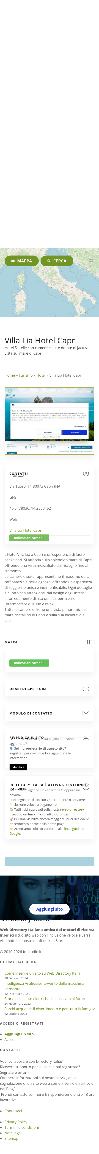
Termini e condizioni (21, 1127)
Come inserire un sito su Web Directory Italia (42, 973)
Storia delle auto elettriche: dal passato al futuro (45, 998)
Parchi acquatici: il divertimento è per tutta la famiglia (49, 1008)
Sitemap (11, 1138)
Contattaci (13, 1110)
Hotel (41, 375)
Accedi (9, 1039)
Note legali (13, 1132)
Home (10, 375)
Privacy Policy (15, 1121)
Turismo (26, 375)
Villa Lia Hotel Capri (25, 530)
